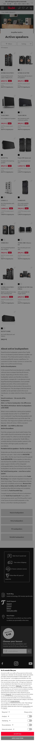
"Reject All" (18, 685)
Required (4, 712)
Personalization (6, 725)
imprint (5, 708)
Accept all (17, 734)
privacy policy (26, 706)
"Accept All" (8, 694)
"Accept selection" (15, 701)
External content (7, 729)
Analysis (4, 716)
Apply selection (17, 738)
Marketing (5, 720)
